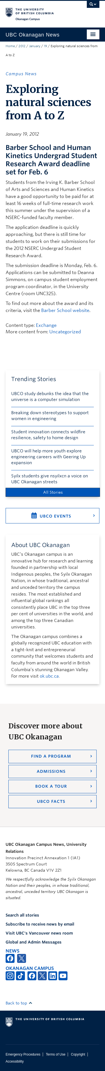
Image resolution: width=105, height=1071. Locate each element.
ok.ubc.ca (49, 676)
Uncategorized (65, 331)
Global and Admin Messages (34, 942)
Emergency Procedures (23, 1054)
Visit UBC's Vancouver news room (39, 933)
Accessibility (15, 1061)
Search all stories (22, 915)
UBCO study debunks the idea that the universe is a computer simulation (50, 396)
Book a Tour (51, 786)
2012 (21, 46)
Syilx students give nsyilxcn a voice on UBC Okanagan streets (49, 478)
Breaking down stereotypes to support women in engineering (50, 415)
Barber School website (65, 310)
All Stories (53, 492)
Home (10, 46)
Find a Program (51, 756)
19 (45, 46)
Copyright (78, 1054)
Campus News (21, 73)
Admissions (51, 771)
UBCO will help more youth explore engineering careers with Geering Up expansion (48, 456)
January (34, 46)
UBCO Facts (51, 801)
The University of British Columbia (38, 11)
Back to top (19, 1003)
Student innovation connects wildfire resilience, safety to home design (48, 434)
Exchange (46, 325)
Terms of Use (56, 1054)
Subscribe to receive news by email (40, 924)
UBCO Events (55, 516)
